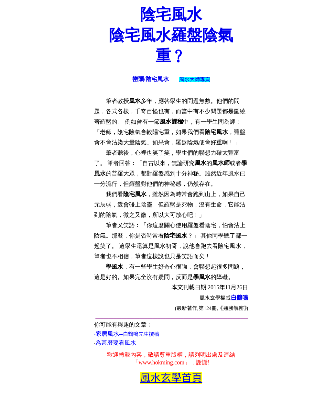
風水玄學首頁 (171, 378)
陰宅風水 (171, 14)
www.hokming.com (161, 362)
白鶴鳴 (239, 298)
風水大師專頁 (194, 79)
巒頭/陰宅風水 (150, 79)
